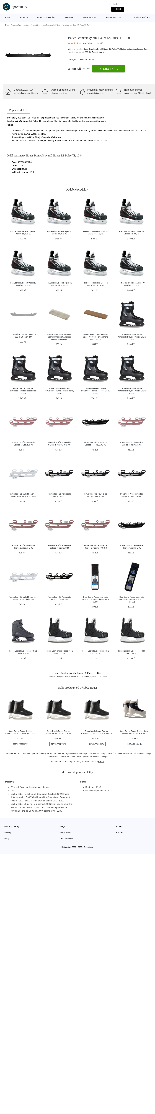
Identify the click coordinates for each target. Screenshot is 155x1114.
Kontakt (119, 832)
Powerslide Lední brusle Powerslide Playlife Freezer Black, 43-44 (95, 390)
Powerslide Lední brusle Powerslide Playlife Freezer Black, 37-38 (131, 336)
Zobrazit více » (98, 52)
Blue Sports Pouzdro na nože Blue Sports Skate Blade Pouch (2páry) (132, 599)
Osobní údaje (66, 838)
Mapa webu (65, 832)
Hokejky (69, 17)
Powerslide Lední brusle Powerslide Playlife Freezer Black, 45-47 (131, 390)
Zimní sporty (40, 25)
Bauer (146, 49)
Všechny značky (11, 826)
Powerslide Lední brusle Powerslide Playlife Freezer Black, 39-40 (23, 390)
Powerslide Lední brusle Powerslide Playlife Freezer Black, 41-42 (59, 390)
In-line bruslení (113, 17)
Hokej (23, 17)
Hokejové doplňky (46, 17)
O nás (119, 826)
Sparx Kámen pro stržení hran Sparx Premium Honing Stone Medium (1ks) (95, 336)
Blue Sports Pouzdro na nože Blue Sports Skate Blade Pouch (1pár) (95, 599)
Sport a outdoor (23, 25)
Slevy (6, 838)
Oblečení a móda (140, 17)
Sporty (32, 25)
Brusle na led (89, 17)
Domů (8, 17)
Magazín (64, 826)
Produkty (14, 25)
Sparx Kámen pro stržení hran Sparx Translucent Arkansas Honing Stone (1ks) (59, 336)
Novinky (7, 832)
